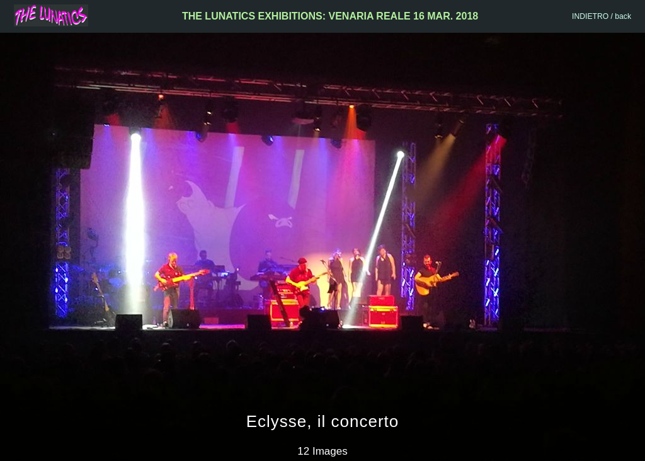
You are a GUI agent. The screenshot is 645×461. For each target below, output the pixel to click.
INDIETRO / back (601, 16)
